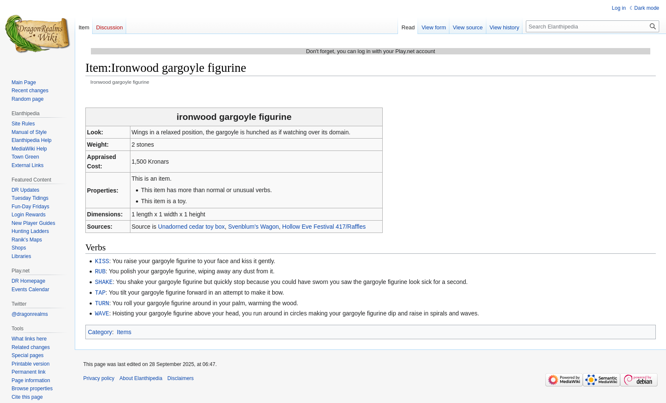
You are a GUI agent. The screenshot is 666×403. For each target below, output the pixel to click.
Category (100, 329)
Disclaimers (180, 376)
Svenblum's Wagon (253, 226)
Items (124, 329)
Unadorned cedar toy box (191, 226)
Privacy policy (98, 376)
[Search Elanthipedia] (592, 26)
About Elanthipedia (140, 376)
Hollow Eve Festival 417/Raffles (324, 226)
